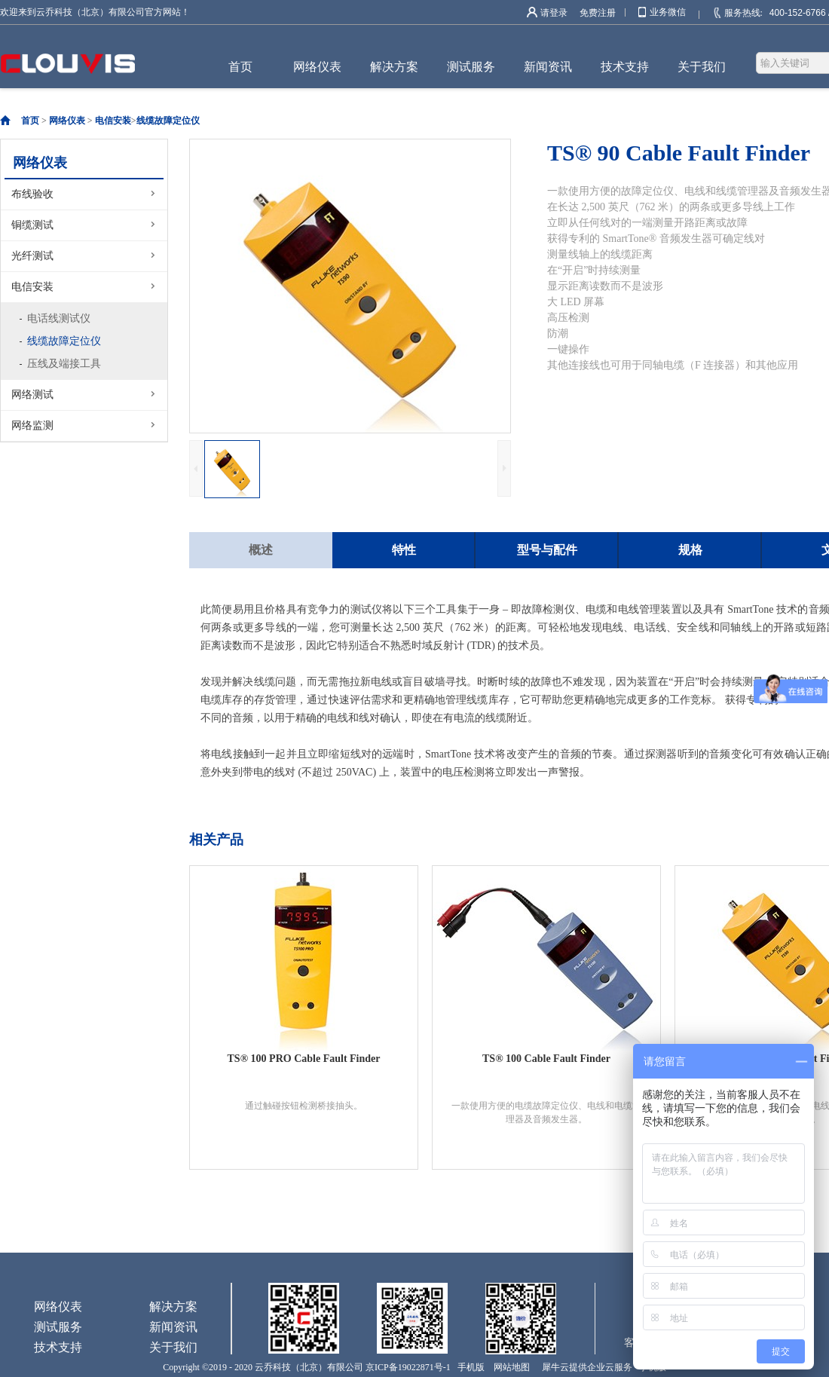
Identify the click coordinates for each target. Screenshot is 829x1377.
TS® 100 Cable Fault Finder (546, 1058)
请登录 (553, 13)
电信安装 (113, 120)
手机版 (469, 1367)
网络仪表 (67, 120)
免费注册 (598, 13)
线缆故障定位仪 (168, 120)
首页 (240, 66)
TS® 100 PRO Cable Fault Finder (304, 1058)
